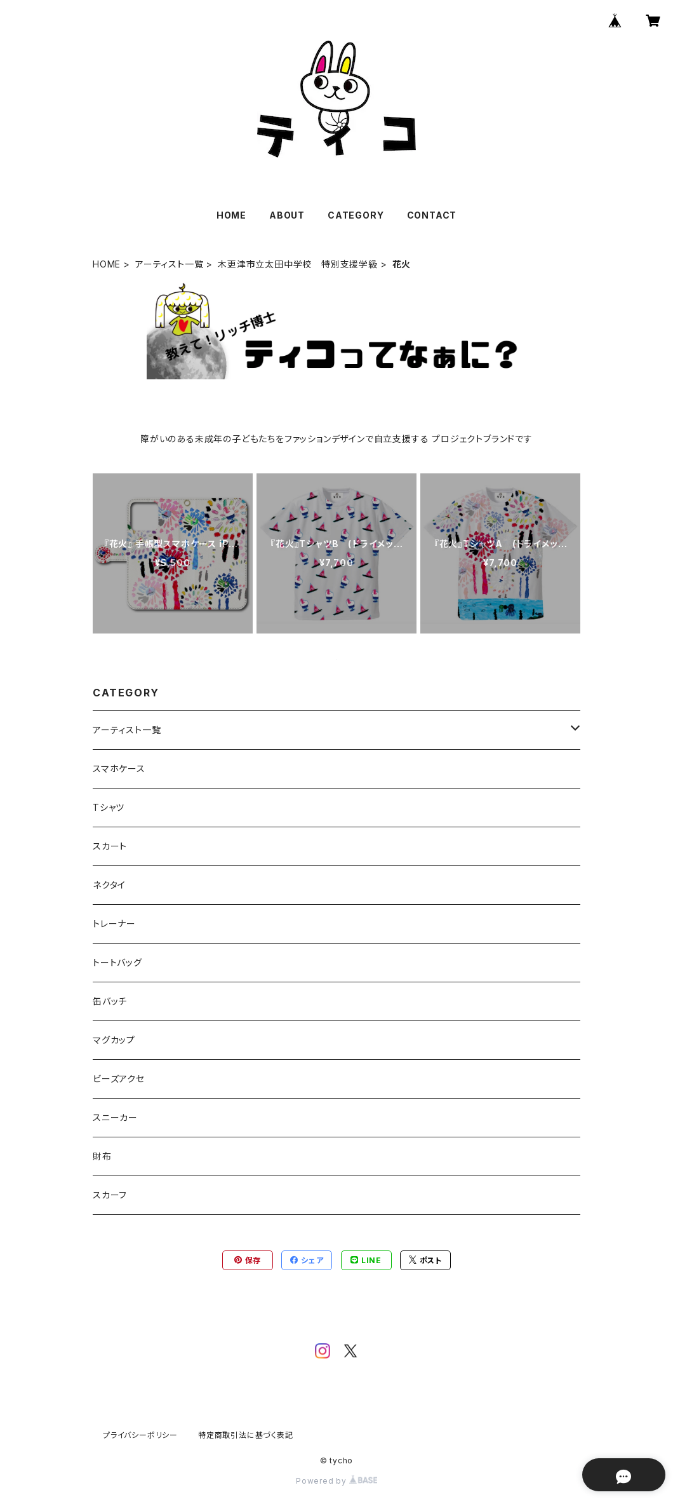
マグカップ (114, 1039)
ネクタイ (109, 884)
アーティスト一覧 (169, 264)
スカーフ (110, 1194)
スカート (110, 846)
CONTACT (432, 215)
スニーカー (115, 1117)
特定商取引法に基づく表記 (245, 1435)
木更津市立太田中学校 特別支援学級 (298, 264)
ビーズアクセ (119, 1078)
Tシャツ (108, 807)
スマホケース (119, 768)
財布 (102, 1156)
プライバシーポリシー (140, 1435)
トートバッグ (117, 962)
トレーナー (114, 923)
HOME (231, 215)
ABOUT (287, 215)
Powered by (336, 1481)
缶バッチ (110, 1001)
